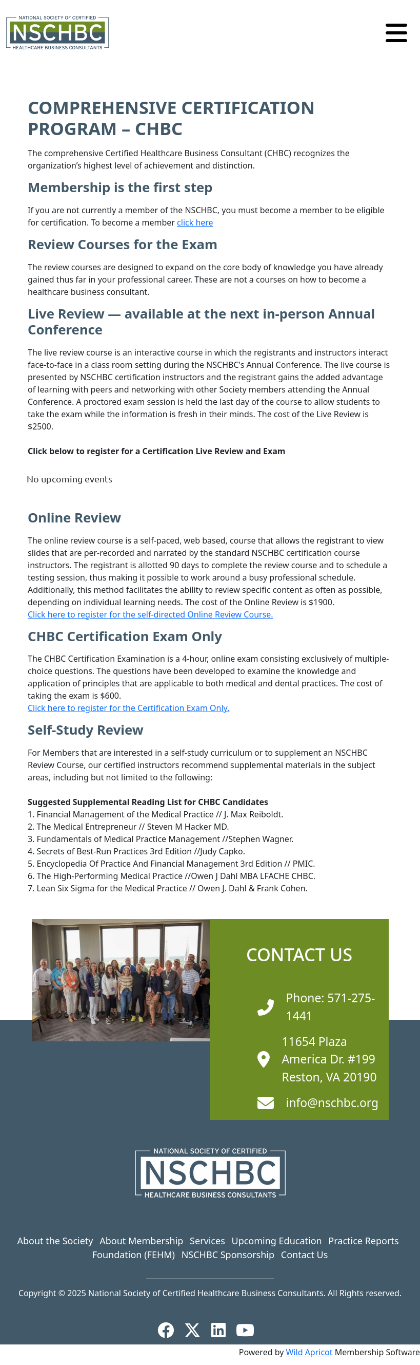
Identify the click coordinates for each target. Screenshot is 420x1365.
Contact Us (304, 1254)
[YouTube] (249, 1330)
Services (207, 1241)
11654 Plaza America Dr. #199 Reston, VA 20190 (329, 1059)
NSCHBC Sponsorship (228, 1254)
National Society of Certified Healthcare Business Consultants (206, 1293)
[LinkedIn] (222, 1330)
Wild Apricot (309, 1352)
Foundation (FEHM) (133, 1254)
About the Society (55, 1241)
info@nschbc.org (332, 1103)
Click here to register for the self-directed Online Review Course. (150, 614)
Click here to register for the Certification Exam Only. (128, 708)
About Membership (141, 1241)
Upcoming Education (276, 1241)
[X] (196, 1330)
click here (195, 222)
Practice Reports (363, 1241)
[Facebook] (169, 1330)
